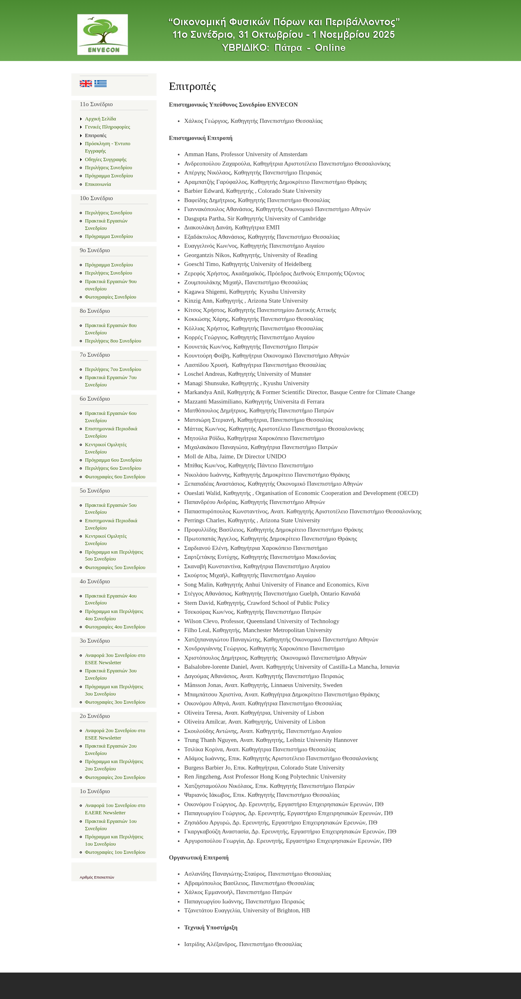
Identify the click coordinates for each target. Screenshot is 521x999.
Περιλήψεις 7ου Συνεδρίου (113, 369)
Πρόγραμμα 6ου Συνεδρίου (113, 460)
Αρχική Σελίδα (100, 119)
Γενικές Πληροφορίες (107, 127)
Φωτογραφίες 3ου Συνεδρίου (115, 702)
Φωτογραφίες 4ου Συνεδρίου (115, 627)
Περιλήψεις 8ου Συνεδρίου (113, 341)
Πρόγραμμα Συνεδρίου (109, 176)
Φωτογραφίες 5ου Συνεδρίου (115, 567)
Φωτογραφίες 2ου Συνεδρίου (115, 777)
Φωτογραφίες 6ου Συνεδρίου (115, 477)
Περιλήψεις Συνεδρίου (108, 167)
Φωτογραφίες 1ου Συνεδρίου (115, 852)
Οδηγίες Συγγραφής (106, 159)
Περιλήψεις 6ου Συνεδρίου (113, 468)
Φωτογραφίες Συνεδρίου (110, 297)
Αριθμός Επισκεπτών (97, 877)
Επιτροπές (96, 135)
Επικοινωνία (98, 184)
